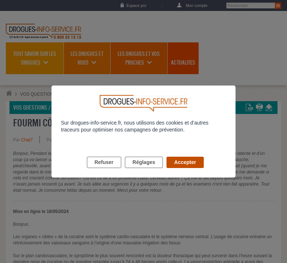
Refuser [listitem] (104, 171)
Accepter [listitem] (185, 171)
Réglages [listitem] (144, 171)
